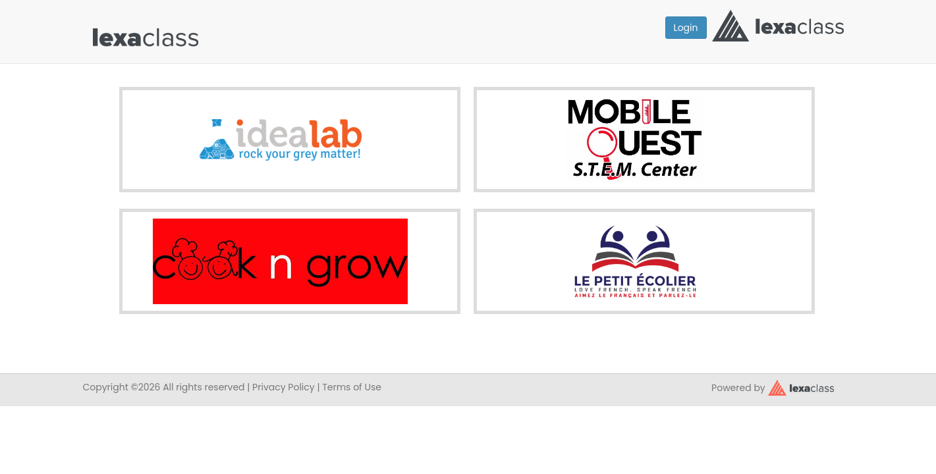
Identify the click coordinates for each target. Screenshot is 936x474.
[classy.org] (801, 386)
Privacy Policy (283, 387)
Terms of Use (351, 387)
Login (686, 27)
